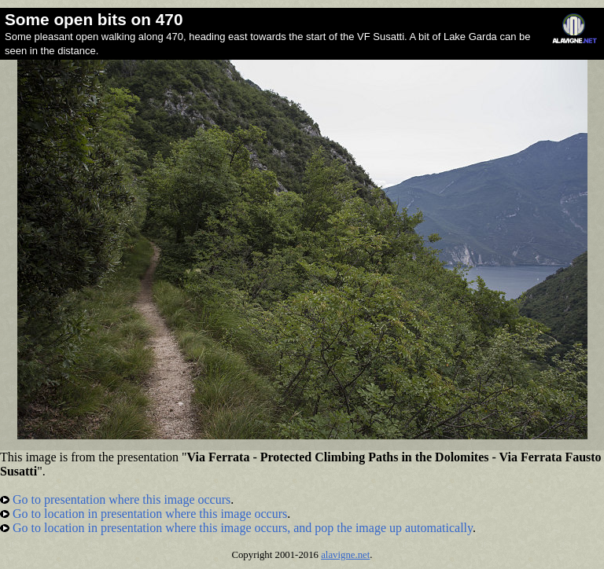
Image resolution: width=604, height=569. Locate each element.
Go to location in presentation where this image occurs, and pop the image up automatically (236, 527)
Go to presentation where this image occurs (115, 499)
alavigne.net (345, 554)
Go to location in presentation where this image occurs (143, 513)
